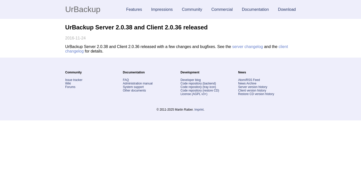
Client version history (252, 90)
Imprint (199, 109)
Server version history (252, 87)
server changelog (247, 46)
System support (133, 87)
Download (287, 9)
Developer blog (190, 80)
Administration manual (138, 83)
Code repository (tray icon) (198, 87)
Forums (70, 87)
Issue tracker (73, 80)
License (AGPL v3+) (193, 94)
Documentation (255, 9)
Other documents (134, 90)
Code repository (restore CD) (199, 90)
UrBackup (83, 9)
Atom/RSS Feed (249, 80)
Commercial (222, 9)
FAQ (126, 80)
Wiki (68, 83)
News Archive (247, 83)
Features (134, 9)
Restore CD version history (256, 94)
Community (192, 9)
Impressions (162, 9)
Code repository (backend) (198, 83)
